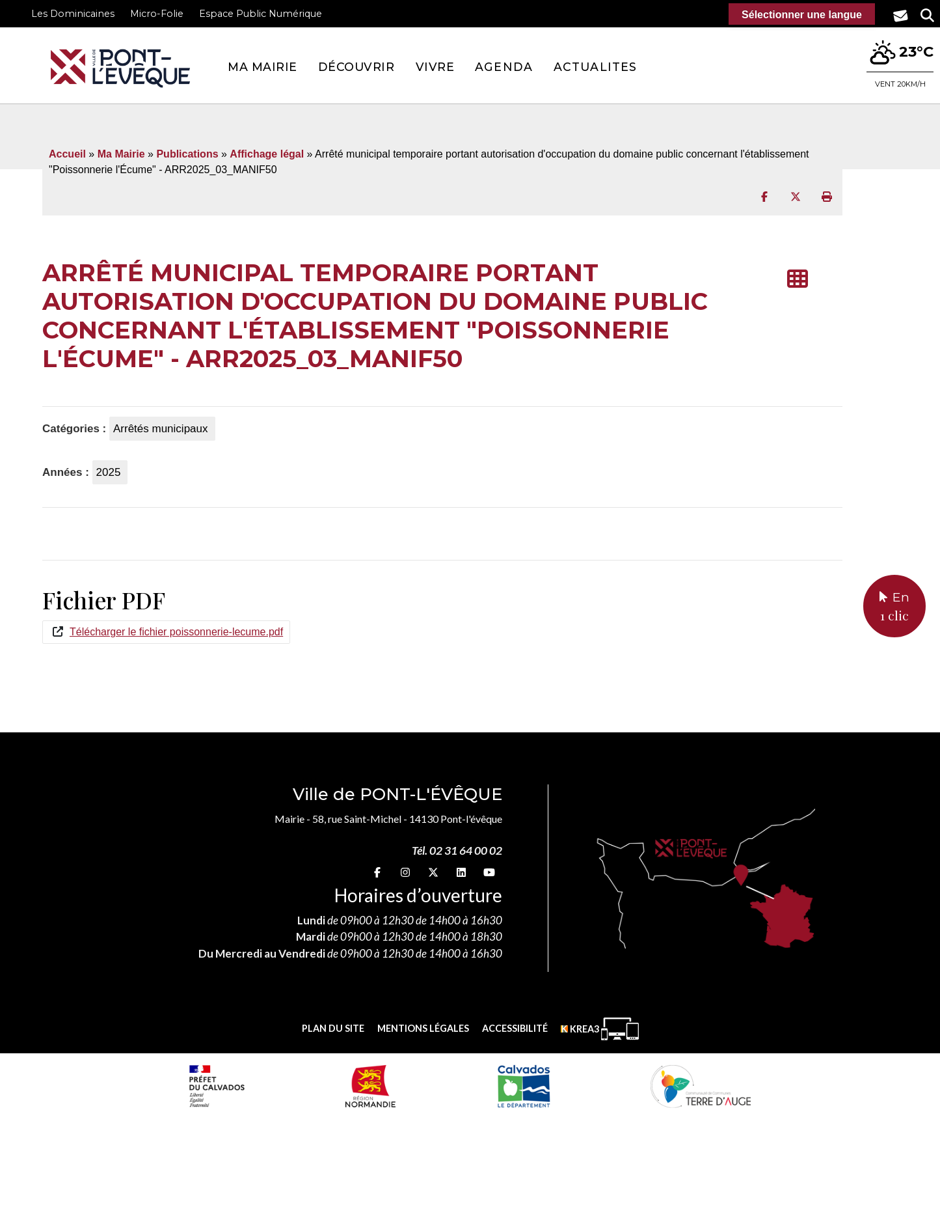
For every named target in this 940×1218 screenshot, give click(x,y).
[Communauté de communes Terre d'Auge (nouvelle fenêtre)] (700, 1086)
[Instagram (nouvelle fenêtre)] (405, 872)
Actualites (595, 67)
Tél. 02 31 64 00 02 (457, 850)
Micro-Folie (156, 14)
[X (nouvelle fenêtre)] (433, 872)
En (894, 607)
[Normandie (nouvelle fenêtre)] (370, 1086)
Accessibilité (515, 1028)
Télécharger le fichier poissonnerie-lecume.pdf (176, 631)
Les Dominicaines (72, 14)
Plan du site (333, 1028)
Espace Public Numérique (260, 14)
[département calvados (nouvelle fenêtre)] (523, 1086)
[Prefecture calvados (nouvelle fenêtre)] (216, 1086)
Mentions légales (423, 1028)
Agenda (504, 67)
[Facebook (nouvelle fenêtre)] (377, 872)
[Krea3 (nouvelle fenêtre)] (600, 1028)
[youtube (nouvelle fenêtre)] (489, 872)
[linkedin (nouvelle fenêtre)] (461, 872)
